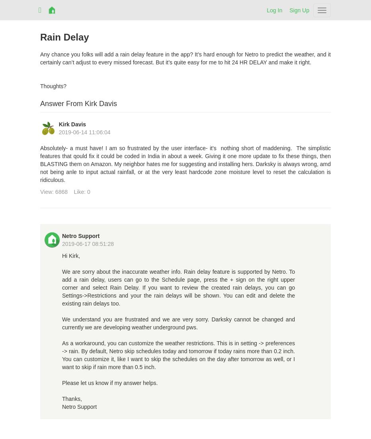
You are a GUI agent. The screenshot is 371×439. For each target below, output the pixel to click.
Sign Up (299, 10)
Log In (274, 10)
